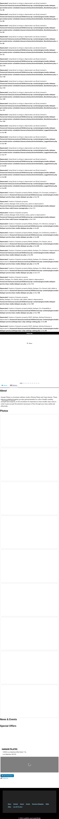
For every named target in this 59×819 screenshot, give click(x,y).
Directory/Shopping (38, 804)
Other (9, 807)
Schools (15, 804)
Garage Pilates (9, 749)
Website (5, 778)
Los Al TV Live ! (17, 807)
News (9, 804)
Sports (22, 804)
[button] (4, 367)
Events (28, 804)
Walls (47, 804)
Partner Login (29, 333)
